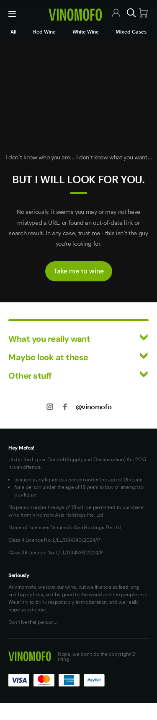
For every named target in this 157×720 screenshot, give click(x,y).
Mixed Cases (131, 31)
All (13, 31)
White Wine (85, 31)
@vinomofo (93, 407)
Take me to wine (79, 271)
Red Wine (44, 31)
